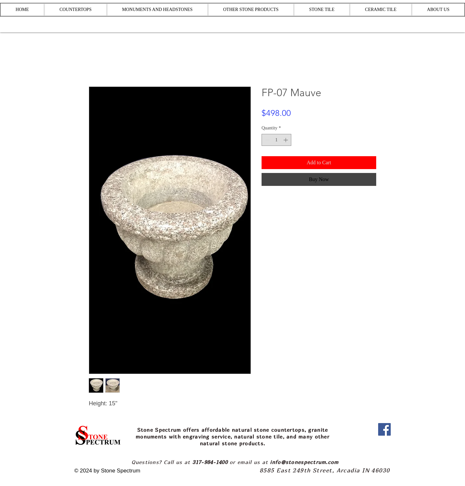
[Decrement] (267, 140)
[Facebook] (384, 429)
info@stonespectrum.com (304, 462)
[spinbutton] (276, 140)
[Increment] (286, 140)
